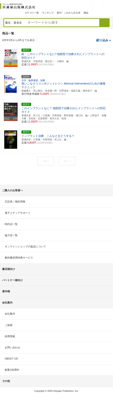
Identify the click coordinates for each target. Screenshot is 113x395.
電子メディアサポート (17, 212)
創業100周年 (12, 369)
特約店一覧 (11, 224)
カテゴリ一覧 (32, 12)
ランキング (48, 12)
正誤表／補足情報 (15, 201)
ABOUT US (11, 358)
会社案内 (10, 313)
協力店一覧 (11, 235)
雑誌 (86, 12)
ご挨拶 (8, 325)
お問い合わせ (12, 347)
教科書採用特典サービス (19, 257)
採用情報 (10, 336)
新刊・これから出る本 (68, 12)
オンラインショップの (25, 246)
